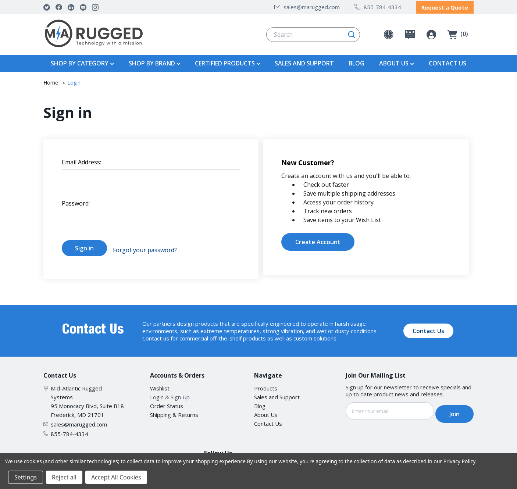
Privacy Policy (459, 461)
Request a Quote (444, 6)
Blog (356, 61)
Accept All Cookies (116, 477)
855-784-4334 (377, 6)
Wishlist (160, 382)
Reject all (64, 477)
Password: (76, 201)
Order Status (166, 400)
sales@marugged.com (307, 6)
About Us (266, 409)
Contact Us (447, 61)
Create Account (317, 240)
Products (265, 382)
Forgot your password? (145, 246)
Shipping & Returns (174, 409)
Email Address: (81, 160)
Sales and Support (304, 61)
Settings (25, 477)
